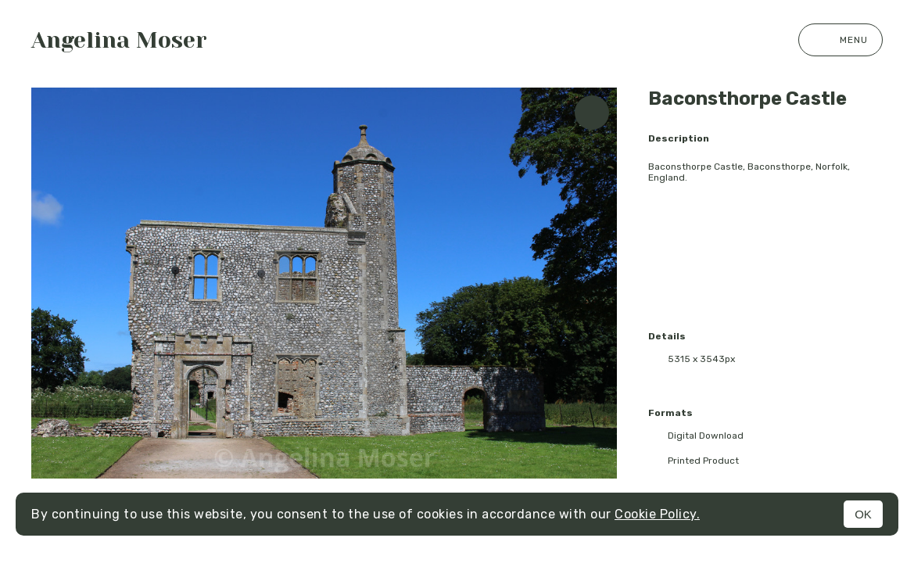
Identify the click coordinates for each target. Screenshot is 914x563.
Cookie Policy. (657, 514)
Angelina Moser (119, 40)
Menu (840, 39)
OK (863, 514)
